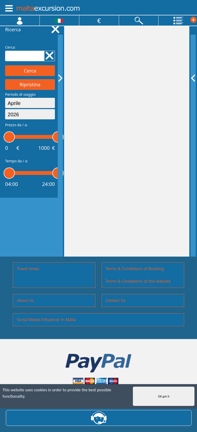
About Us (25, 300)
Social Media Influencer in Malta (46, 319)
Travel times (28, 268)
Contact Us (115, 300)
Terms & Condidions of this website (138, 281)
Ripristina (30, 84)
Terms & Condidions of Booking (134, 268)
